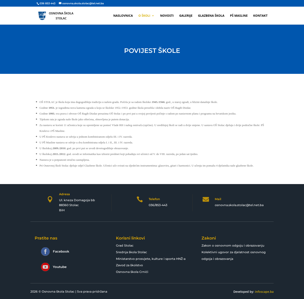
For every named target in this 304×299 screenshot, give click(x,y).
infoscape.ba (264, 292)
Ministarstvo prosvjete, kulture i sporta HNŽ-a (150, 259)
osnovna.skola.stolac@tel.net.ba (239, 205)
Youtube (60, 267)
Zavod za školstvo (129, 265)
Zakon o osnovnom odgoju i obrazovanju (233, 245)
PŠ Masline (239, 16)
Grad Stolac (124, 245)
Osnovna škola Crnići (132, 272)
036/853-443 (158, 205)
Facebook (61, 251)
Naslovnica (123, 16)
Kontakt (260, 16)
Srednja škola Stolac (131, 252)
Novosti (167, 16)
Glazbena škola (211, 16)
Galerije (186, 16)
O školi (144, 16)
